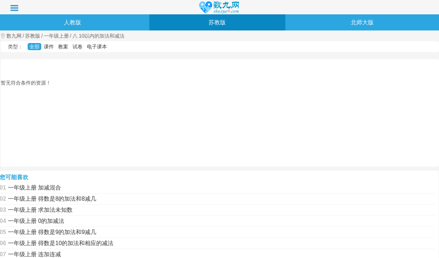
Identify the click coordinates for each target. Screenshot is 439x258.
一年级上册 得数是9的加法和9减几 (52, 232)
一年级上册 (56, 36)
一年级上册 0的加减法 (36, 221)
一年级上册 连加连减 (34, 254)
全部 (34, 46)
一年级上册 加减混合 (34, 188)
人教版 (72, 22)
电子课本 (97, 46)
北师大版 (362, 22)
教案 (63, 46)
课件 (49, 46)
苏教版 (217, 22)
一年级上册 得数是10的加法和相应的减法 (60, 243)
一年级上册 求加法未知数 (40, 210)
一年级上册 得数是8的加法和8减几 (52, 199)
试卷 (78, 46)
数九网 (14, 36)
